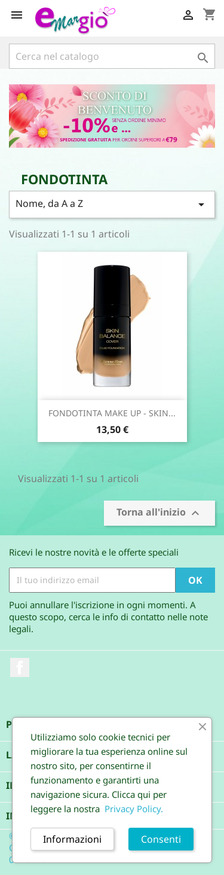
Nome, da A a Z (112, 204)
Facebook (19, 667)
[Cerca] (112, 56)
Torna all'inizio (159, 512)
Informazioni (72, 839)
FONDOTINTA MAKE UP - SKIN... (112, 413)
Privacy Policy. (134, 809)
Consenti (161, 839)
